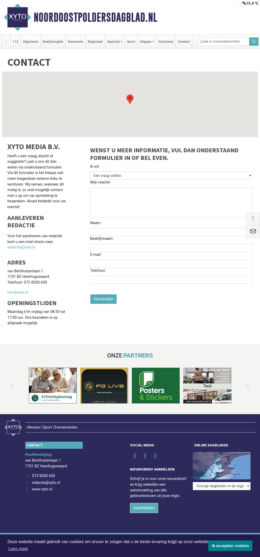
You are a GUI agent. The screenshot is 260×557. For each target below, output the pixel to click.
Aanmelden (144, 507)
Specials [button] (113, 42)
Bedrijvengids (53, 42)
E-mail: (95, 254)
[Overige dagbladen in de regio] (222, 486)
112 (15, 42)
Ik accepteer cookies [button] (230, 546)
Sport (131, 42)
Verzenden (103, 298)
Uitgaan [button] (145, 42)
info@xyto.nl (17, 292)
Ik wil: (95, 166)
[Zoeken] (254, 41)
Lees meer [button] (18, 549)
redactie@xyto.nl (21, 247)
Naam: (95, 223)
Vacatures (166, 42)
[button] (130, 99)
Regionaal (95, 42)
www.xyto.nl (42, 489)
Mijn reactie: (100, 182)
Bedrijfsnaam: (101, 238)
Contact (184, 42)
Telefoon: (98, 270)
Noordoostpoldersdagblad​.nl (95, 17)
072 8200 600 (43, 476)
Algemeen (30, 42)
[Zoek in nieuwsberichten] (223, 41)
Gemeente (75, 42)
